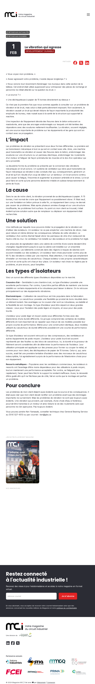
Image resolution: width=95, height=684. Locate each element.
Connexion (51, 682)
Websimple (41, 682)
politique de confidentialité (67, 608)
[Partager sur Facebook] (75, 63)
